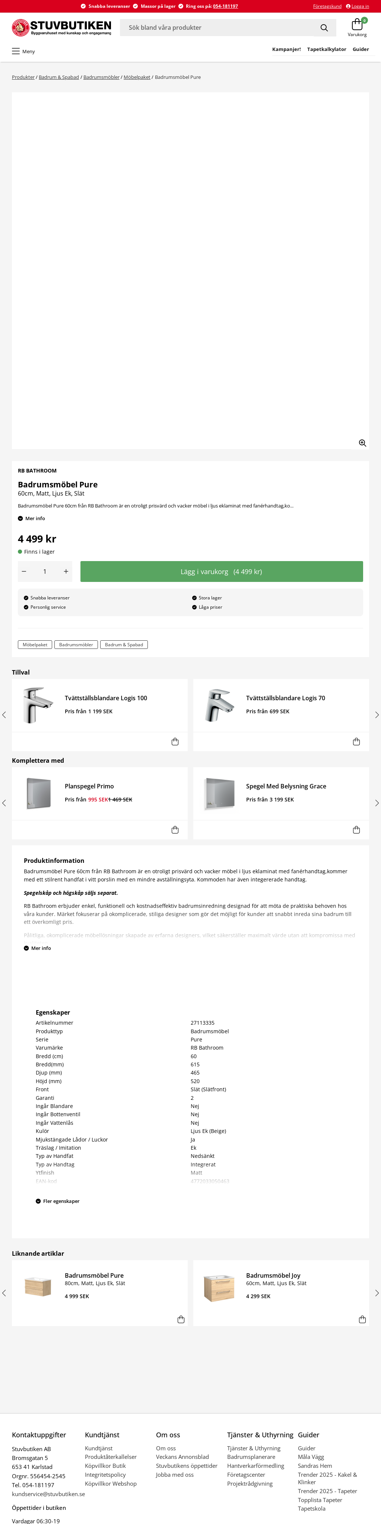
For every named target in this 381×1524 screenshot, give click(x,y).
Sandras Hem (315, 1465)
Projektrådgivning (250, 1483)
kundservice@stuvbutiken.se (48, 1494)
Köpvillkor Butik (105, 1465)
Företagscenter (246, 1474)
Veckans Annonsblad (182, 1456)
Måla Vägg (311, 1456)
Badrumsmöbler (101, 77)
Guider (306, 1448)
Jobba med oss (175, 1474)
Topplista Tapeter (320, 1500)
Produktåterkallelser (111, 1456)
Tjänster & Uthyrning (253, 1448)
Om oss (166, 1448)
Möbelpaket (137, 77)
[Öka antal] (66, 571)
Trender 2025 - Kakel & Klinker (327, 1478)
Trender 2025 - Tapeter (327, 1491)
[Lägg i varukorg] (175, 741)
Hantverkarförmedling (255, 1465)
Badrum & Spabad (59, 77)
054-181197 (225, 6)
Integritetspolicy (105, 1474)
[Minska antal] (24, 571)
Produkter (23, 77)
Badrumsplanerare (251, 1456)
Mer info (35, 518)
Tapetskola (312, 1508)
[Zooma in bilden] (360, 440)
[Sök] (325, 27)
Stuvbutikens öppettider (187, 1465)
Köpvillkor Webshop (111, 1483)
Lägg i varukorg (221, 571)
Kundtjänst (98, 1448)
